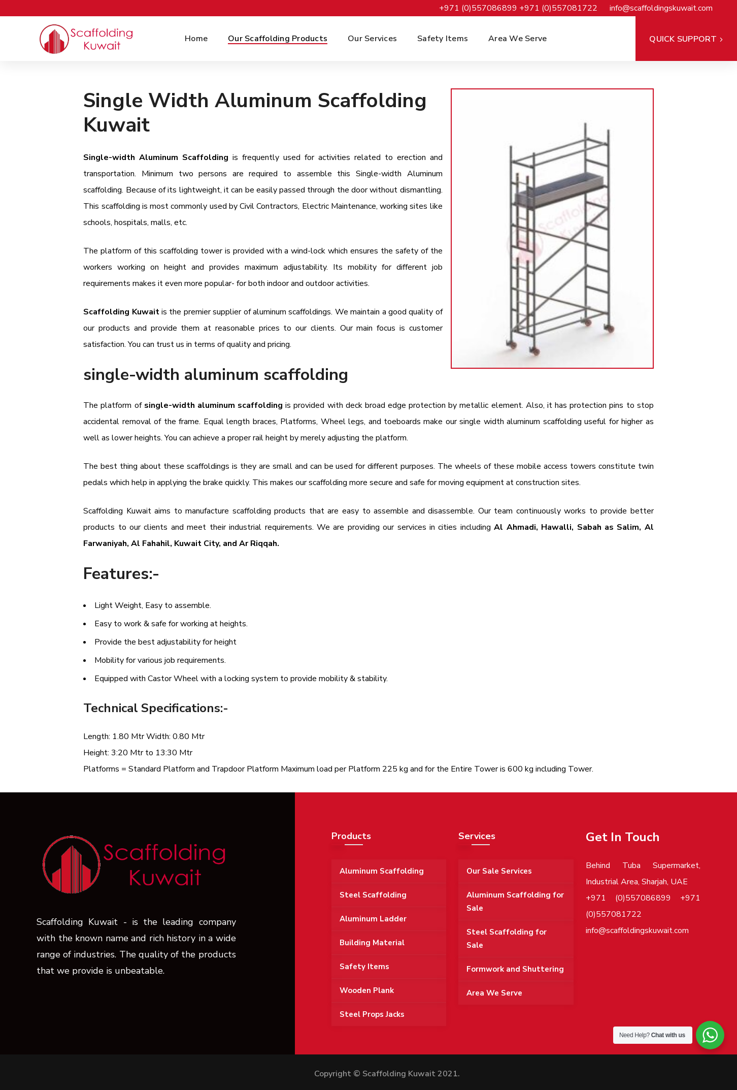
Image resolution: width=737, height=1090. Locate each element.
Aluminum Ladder (373, 919)
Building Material (372, 943)
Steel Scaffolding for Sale (506, 938)
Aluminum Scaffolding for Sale (515, 901)
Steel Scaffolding (373, 895)
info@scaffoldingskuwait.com (661, 8)
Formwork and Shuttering (515, 969)
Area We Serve (494, 993)
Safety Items (364, 966)
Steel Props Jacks (372, 1014)
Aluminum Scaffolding (382, 871)
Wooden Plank (367, 990)
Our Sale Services (499, 871)
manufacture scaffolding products (245, 511)
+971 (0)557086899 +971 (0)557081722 (518, 8)
